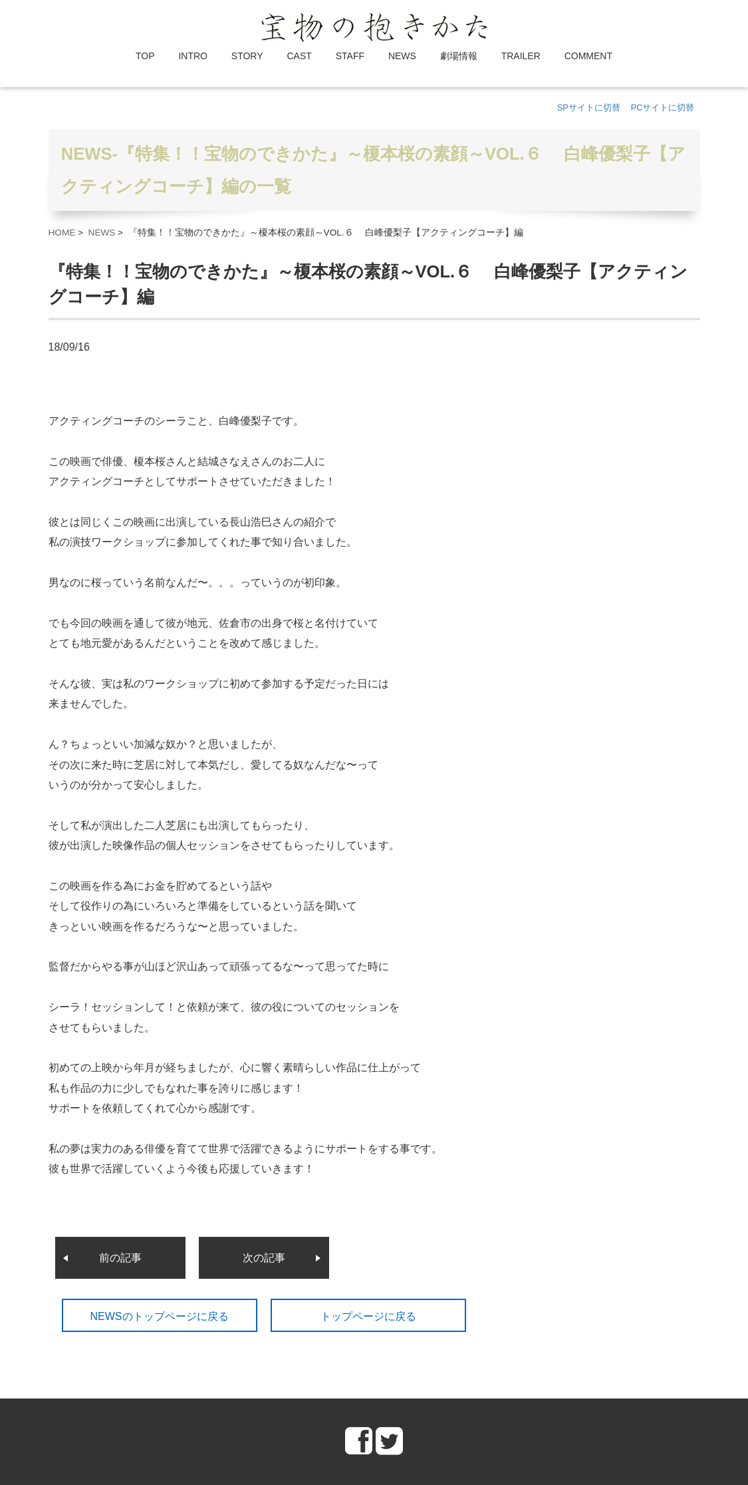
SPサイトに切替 (588, 107)
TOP (145, 56)
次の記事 (264, 1257)
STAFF (350, 56)
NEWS (402, 56)
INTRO (192, 56)
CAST (299, 56)
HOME (62, 233)
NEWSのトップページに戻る (159, 1316)
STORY (247, 56)
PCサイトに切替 (663, 107)
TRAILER (521, 56)
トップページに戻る (368, 1316)
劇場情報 (458, 56)
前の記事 (120, 1257)
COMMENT (588, 56)
